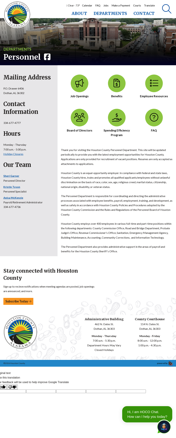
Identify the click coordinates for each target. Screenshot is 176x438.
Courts (137, 5)
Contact (144, 13)
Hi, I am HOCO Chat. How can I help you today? (147, 406)
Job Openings (79, 86)
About (79, 13)
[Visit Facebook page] (46, 57)
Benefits (117, 86)
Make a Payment (121, 5)
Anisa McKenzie (13, 198)
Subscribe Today (18, 301)
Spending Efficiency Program (117, 123)
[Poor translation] (12, 387)
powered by (165, 363)
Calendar (87, 5)
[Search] (167, 9)
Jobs (105, 5)
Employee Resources (154, 86)
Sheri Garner (11, 176)
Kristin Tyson (11, 187)
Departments (110, 13)
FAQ (97, 5)
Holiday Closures (13, 154)
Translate (149, 5)
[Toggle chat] (163, 426)
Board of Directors (79, 121)
